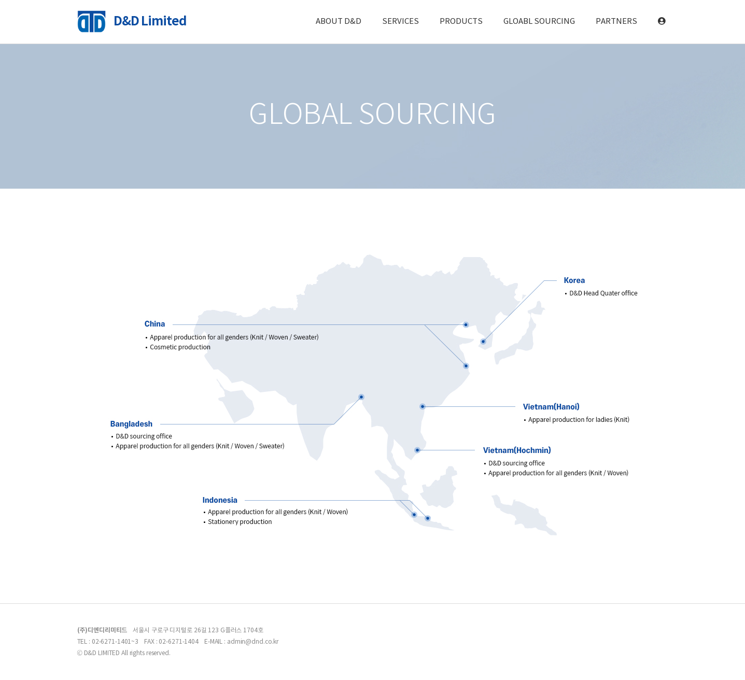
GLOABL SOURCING (539, 21)
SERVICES (400, 21)
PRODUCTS (461, 21)
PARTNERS (616, 21)
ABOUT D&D (338, 21)
